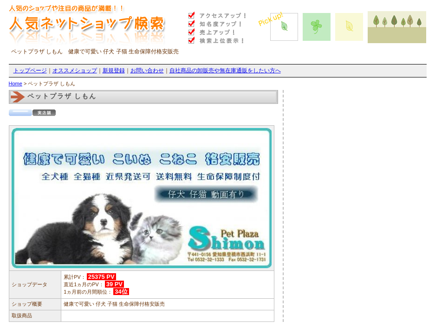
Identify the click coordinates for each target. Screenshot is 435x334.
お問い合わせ (147, 70)
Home (15, 83)
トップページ (30, 70)
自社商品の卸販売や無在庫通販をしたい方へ (225, 70)
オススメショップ (74, 70)
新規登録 (114, 70)
